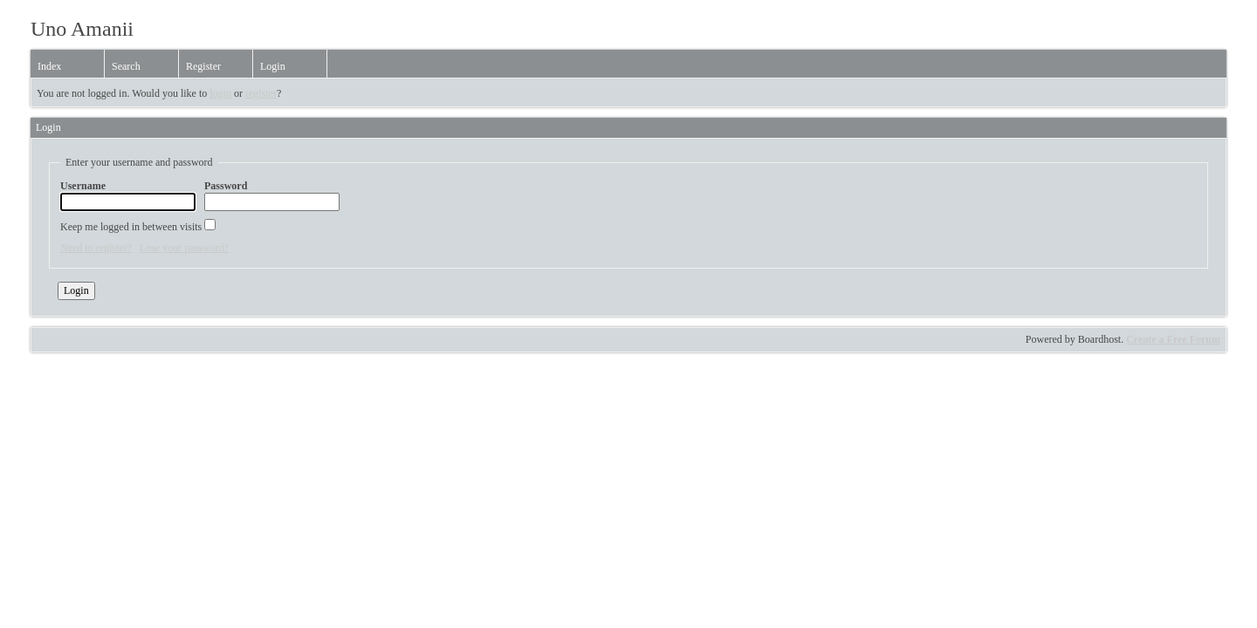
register (261, 93)
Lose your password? (184, 248)
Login (272, 66)
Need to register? (96, 248)
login (220, 93)
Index (49, 66)
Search (126, 66)
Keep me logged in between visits (138, 226)
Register (203, 66)
